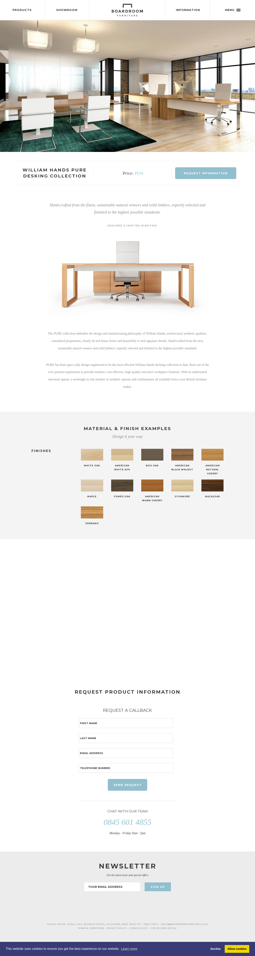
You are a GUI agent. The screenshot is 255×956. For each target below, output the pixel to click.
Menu (232, 10)
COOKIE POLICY (138, 929)
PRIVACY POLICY (117, 929)
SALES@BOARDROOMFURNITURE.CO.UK (184, 925)
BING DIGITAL (169, 929)
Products (22, 10)
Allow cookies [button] (237, 948)
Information (188, 10)
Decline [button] (215, 948)
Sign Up (158, 887)
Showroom (66, 10)
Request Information (205, 173)
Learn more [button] (129, 948)
